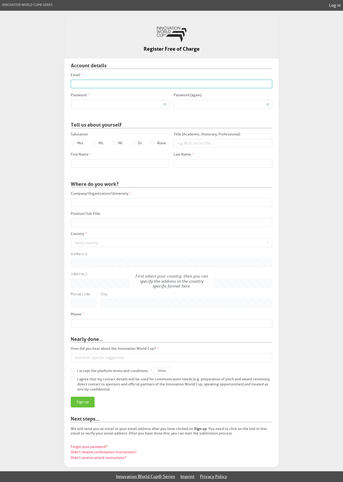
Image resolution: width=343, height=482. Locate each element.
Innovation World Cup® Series (145, 476)
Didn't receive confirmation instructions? (103, 452)
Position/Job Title (85, 214)
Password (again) (188, 95)
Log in (335, 5)
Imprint (187, 476)
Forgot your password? (89, 447)
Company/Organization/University (99, 194)
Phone (76, 314)
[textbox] (171, 357)
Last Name (182, 155)
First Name (80, 155)
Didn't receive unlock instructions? (98, 458)
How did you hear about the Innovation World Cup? (113, 349)
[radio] (77, 143)
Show (162, 371)
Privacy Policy (213, 476)
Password (79, 95)
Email (75, 75)
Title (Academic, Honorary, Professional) (207, 135)
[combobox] (171, 357)
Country (77, 234)
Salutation (79, 135)
